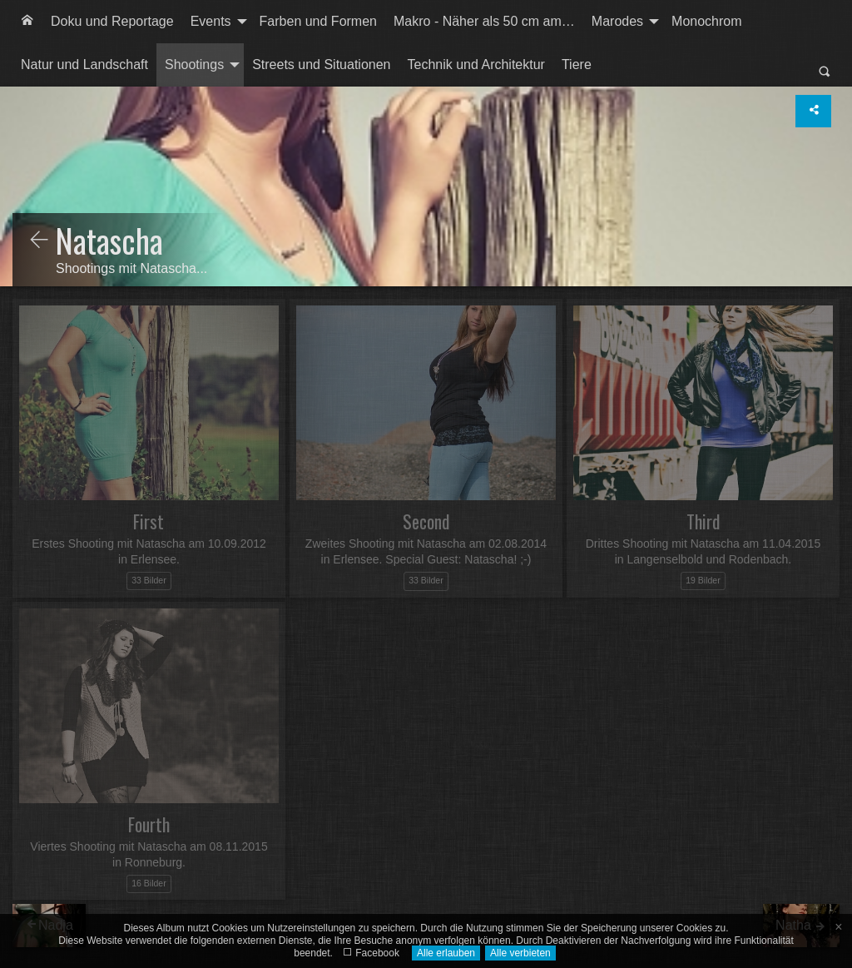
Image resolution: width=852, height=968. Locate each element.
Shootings (194, 64)
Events (211, 21)
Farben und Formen (318, 21)
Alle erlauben (446, 953)
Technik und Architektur (476, 64)
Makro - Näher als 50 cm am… (484, 21)
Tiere (577, 64)
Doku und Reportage (112, 21)
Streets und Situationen (321, 64)
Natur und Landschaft (84, 64)
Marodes (617, 21)
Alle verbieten (520, 953)
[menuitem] (27, 21)
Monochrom (706, 21)
